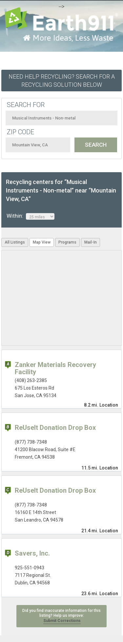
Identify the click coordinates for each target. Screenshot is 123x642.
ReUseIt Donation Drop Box (55, 427)
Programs (67, 242)
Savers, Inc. (32, 553)
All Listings (15, 242)
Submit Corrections (62, 620)
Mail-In (90, 242)
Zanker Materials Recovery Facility (55, 368)
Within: (30, 216)
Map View (42, 242)
